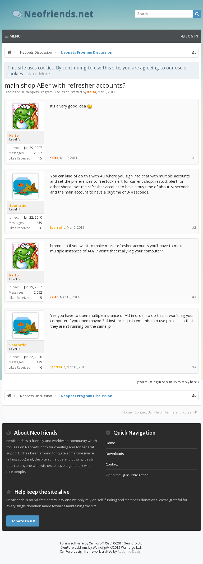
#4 (194, 367)
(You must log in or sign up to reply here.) (168, 382)
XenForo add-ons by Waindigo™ (85, 547)
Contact (112, 464)
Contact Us (143, 412)
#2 (194, 227)
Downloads (115, 453)
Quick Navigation (135, 474)
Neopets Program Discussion (48, 92)
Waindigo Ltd (131, 547)
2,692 (38, 153)
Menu (13, 36)
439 (39, 222)
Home (127, 412)
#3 (194, 297)
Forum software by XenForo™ (101, 543)
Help (158, 412)
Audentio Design (130, 551)
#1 (194, 158)
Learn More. (38, 73)
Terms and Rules (177, 412)
